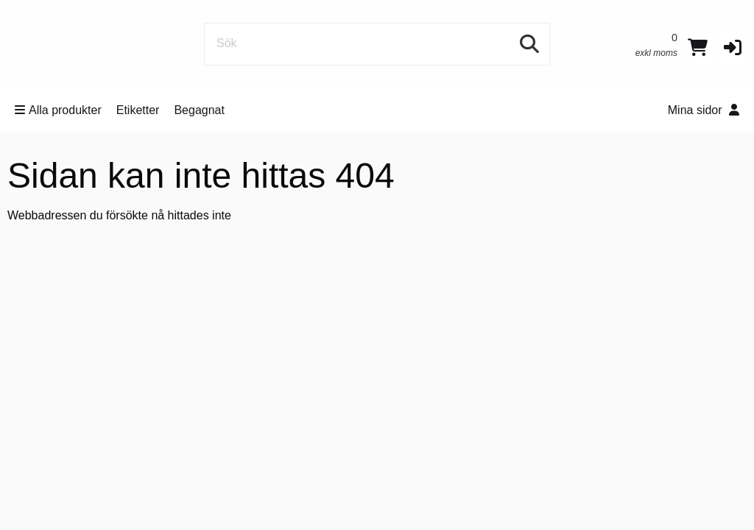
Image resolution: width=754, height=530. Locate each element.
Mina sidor (703, 110)
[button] (732, 47)
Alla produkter (58, 110)
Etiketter (138, 110)
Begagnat (199, 110)
